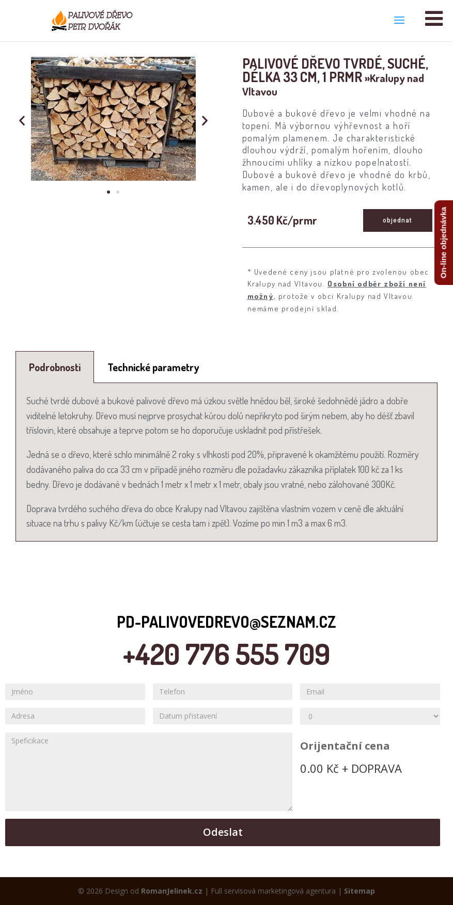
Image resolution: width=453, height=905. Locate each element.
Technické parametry (153, 367)
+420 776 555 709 (226, 654)
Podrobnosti (55, 367)
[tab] (54, 367)
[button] (108, 192)
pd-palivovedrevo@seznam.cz (226, 621)
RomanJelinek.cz (171, 891)
